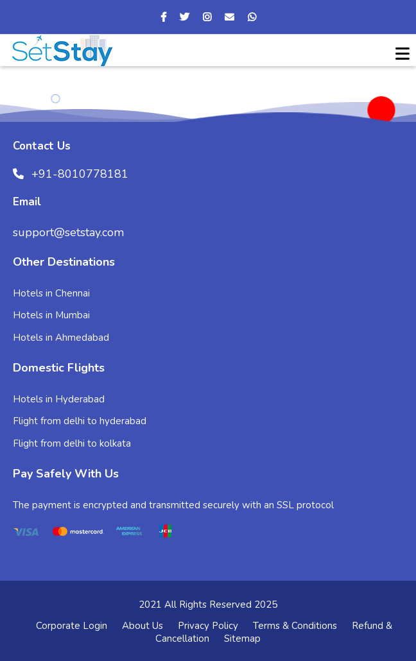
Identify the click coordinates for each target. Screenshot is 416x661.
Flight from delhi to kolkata (72, 443)
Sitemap (242, 638)
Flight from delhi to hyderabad (79, 421)
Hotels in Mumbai (51, 315)
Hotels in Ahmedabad (61, 337)
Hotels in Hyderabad (59, 399)
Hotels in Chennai (51, 293)
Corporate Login (71, 625)
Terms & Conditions (295, 625)
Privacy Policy (208, 625)
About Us (142, 625)
